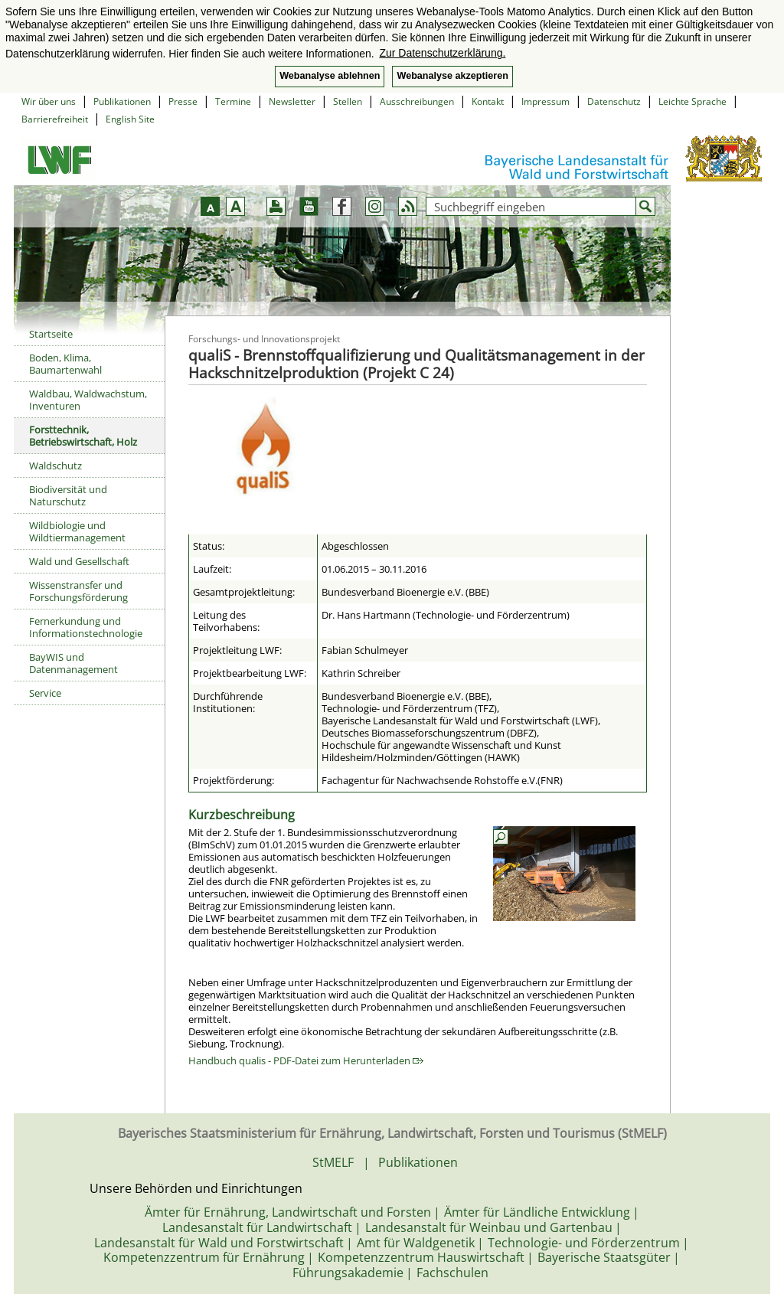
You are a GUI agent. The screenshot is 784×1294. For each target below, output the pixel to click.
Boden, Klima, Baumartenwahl (65, 364)
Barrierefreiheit (54, 119)
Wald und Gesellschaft (79, 561)
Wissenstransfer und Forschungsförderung (78, 591)
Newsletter (292, 101)
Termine (233, 101)
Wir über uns (48, 101)
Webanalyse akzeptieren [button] (452, 75)
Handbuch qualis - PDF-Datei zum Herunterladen (305, 1060)
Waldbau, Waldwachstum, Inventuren (88, 400)
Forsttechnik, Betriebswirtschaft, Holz (83, 436)
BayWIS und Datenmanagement (73, 663)
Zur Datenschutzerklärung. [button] (442, 53)
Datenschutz (614, 101)
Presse (183, 101)
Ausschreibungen (417, 101)
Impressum (545, 101)
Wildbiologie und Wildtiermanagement (77, 531)
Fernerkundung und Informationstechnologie (85, 627)
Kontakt (488, 101)
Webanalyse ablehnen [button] (329, 75)
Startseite (51, 334)
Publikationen (122, 101)
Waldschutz (55, 465)
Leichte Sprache (692, 101)
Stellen (347, 101)
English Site (130, 119)
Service (45, 693)
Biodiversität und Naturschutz (68, 495)
